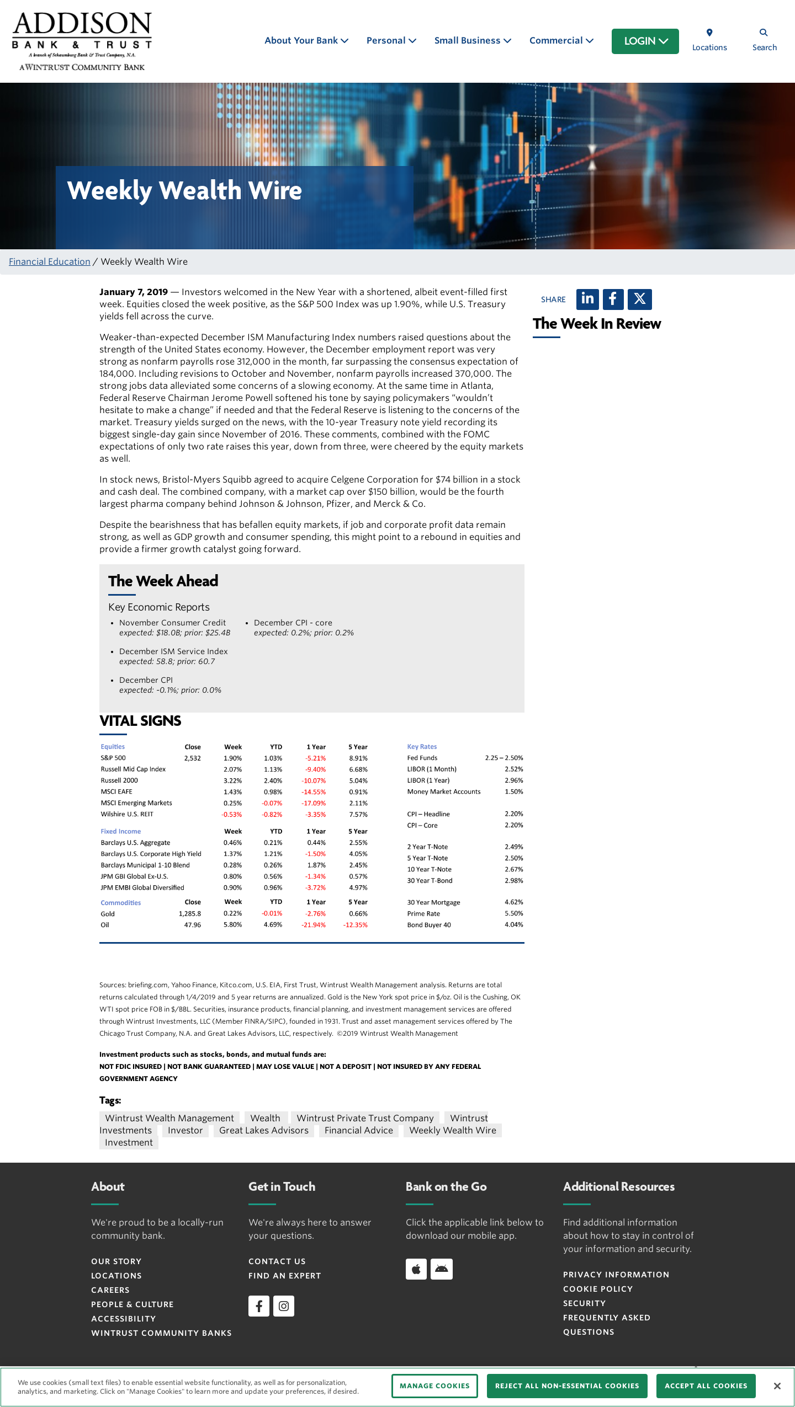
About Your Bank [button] (302, 40)
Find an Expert (284, 1275)
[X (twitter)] (640, 299)
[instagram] (283, 1306)
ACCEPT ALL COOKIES (706, 1386)
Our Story (116, 1261)
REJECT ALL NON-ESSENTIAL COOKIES (567, 1386)
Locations (116, 1275)
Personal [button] (387, 40)
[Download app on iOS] (416, 1269)
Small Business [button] (468, 40)
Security (584, 1303)
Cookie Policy (598, 1289)
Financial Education (50, 261)
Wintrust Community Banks (161, 1333)
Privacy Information (616, 1274)
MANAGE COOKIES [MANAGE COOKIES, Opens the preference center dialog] (435, 1386)
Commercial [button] (557, 40)
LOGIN (646, 41)
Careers (110, 1290)
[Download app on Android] (442, 1269)
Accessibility (123, 1318)
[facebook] (258, 1306)
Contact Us (277, 1261)
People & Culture (132, 1304)
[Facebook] (613, 299)
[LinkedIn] (587, 299)
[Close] (777, 1386)
